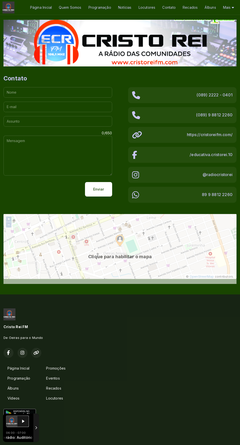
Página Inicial (41, 7)
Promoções (56, 368)
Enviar (98, 189)
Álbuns (210, 7)
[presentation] (41, 189)
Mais (228, 7)
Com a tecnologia (20, 436)
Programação (99, 7)
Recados (190, 7)
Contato (168, 7)
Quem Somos (70, 7)
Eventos (53, 378)
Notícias (125, 7)
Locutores (147, 7)
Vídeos (13, 398)
